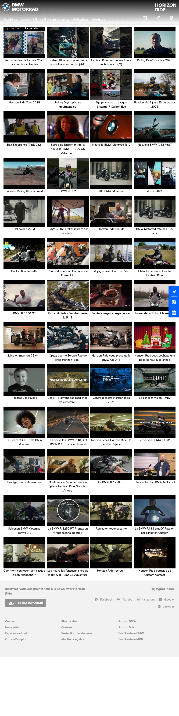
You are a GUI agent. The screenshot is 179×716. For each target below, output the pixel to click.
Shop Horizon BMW (131, 692)
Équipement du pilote (20, 27)
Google (169, 659)
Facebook (106, 659)
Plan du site (69, 680)
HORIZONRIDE (166, 7)
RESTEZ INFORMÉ (26, 661)
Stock (25, 19)
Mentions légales (72, 698)
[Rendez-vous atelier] (144, 18)
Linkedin (168, 665)
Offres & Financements (51, 19)
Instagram (148, 659)
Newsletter (12, 686)
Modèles (10, 19)
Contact (10, 680)
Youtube (127, 659)
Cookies (66, 686)
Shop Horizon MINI (130, 698)
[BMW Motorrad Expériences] (158, 18)
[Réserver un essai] (174, 293)
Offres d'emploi (15, 698)
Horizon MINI (126, 686)
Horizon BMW (127, 680)
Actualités (80, 19)
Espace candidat (16, 692)
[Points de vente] (171, 18)
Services (98, 19)
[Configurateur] (174, 303)
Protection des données (76, 692)
